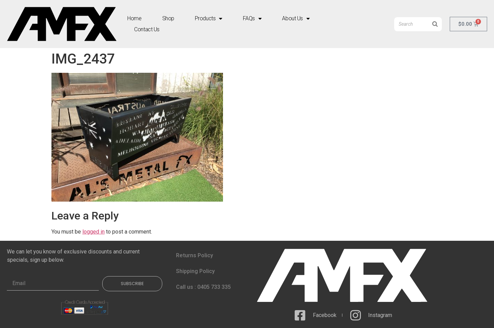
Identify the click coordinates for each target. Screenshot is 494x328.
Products (208, 18)
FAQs (252, 18)
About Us (295, 18)
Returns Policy (194, 255)
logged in (93, 231)
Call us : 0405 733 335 (203, 287)
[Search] (435, 24)
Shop (168, 18)
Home (134, 18)
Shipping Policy (195, 271)
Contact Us (147, 29)
